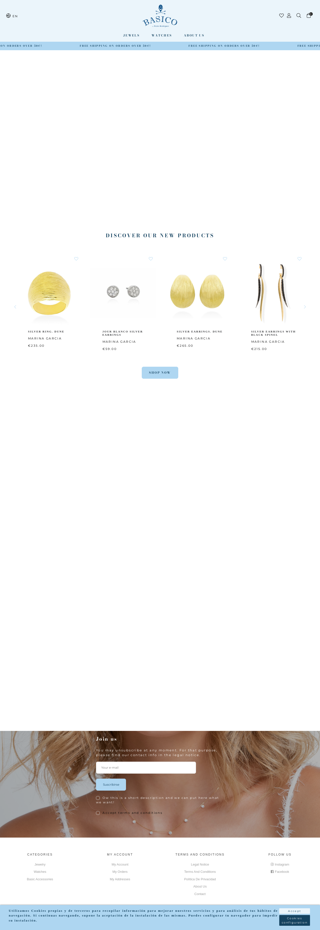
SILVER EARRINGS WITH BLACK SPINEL (274, 332)
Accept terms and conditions (132, 813)
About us (194, 35)
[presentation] (134, 831)
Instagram (280, 864)
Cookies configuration (295, 920)
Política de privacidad (200, 879)
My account (120, 864)
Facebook (280, 872)
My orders (120, 872)
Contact (200, 894)
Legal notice (200, 864)
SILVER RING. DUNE (46, 331)
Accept (294, 911)
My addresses (120, 879)
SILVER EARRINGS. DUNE (200, 331)
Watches (162, 35)
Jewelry (40, 864)
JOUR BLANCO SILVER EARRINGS (123, 332)
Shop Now (160, 372)
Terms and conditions (200, 872)
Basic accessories (40, 879)
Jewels (131, 35)
